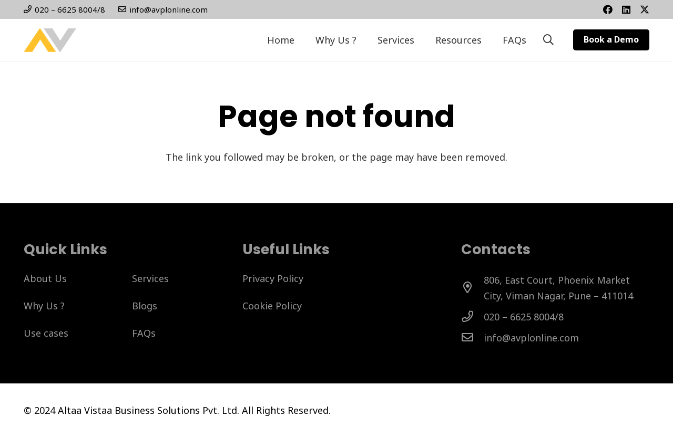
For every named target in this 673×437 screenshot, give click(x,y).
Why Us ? (44, 305)
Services (150, 278)
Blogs (144, 305)
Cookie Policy (272, 305)
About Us (45, 278)
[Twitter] (644, 9)
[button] (548, 40)
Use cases (46, 333)
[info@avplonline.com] (472, 338)
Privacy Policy (272, 278)
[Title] (626, 9)
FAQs (144, 333)
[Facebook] (608, 9)
